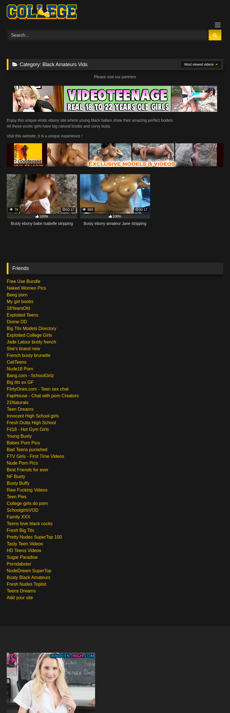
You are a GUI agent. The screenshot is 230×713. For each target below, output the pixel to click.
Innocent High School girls (33, 416)
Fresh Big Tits (20, 530)
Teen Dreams (20, 409)
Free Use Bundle (23, 281)
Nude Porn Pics (22, 463)
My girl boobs (20, 301)
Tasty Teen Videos (25, 543)
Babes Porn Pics (23, 442)
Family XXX (18, 516)
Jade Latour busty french (31, 342)
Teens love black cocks (30, 523)
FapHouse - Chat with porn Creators (43, 395)
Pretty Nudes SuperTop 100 (34, 537)
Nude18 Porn (20, 368)
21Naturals (17, 402)
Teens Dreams (21, 591)
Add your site (20, 597)
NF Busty (16, 476)
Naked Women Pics (26, 288)
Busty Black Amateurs (28, 577)
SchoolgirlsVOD (22, 510)
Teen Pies (16, 496)
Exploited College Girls (29, 335)
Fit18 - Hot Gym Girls (28, 429)
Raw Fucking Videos (27, 490)
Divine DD (17, 321)
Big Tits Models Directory (31, 328)
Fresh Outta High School (31, 422)
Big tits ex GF (20, 382)
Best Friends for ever (28, 469)
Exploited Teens (22, 315)
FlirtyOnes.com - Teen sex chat (37, 389)
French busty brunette (28, 355)
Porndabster (19, 564)
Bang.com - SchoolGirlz (30, 375)
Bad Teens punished (27, 449)
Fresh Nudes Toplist (26, 584)
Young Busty (19, 436)
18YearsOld (18, 308)
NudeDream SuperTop (29, 570)
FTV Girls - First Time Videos (35, 456)
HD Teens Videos (24, 550)
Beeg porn (17, 294)
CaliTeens (16, 362)
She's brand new (23, 348)
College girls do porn (27, 503)
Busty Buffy (18, 483)
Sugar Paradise (22, 557)
